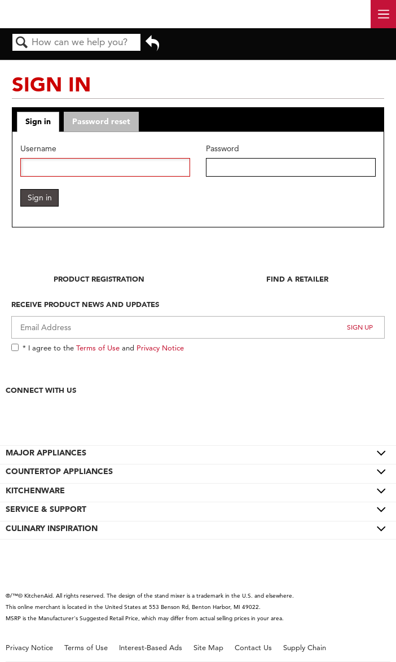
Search (22, 43)
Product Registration (99, 278)
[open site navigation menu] (383, 14)
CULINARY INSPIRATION (52, 528)
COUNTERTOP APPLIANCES (59, 471)
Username (38, 149)
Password (222, 149)
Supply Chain (304, 647)
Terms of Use (98, 347)
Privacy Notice (160, 347)
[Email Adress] (198, 327)
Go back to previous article (152, 46)
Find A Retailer (297, 278)
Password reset (101, 121)
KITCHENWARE (35, 490)
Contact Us (253, 647)
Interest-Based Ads (150, 647)
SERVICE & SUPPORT (46, 509)
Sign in (38, 121)
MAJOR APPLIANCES (46, 453)
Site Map (208, 647)
